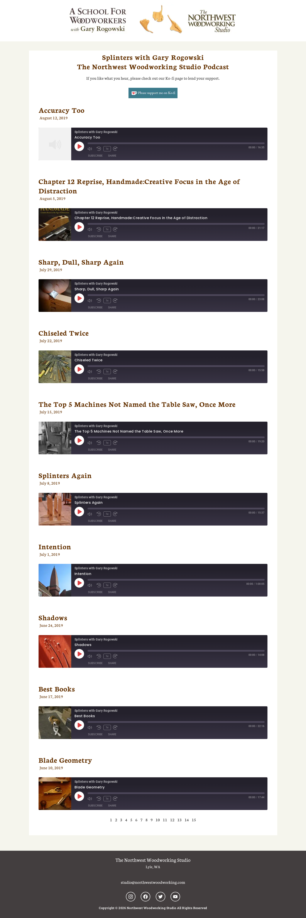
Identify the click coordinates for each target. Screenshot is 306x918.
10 (158, 819)
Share (112, 155)
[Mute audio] (91, 148)
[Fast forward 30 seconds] (116, 148)
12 (172, 819)
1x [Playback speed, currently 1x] (106, 148)
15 (194, 819)
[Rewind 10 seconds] (99, 148)
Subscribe (95, 155)
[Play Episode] (79, 146)
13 (179, 819)
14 (186, 819)
